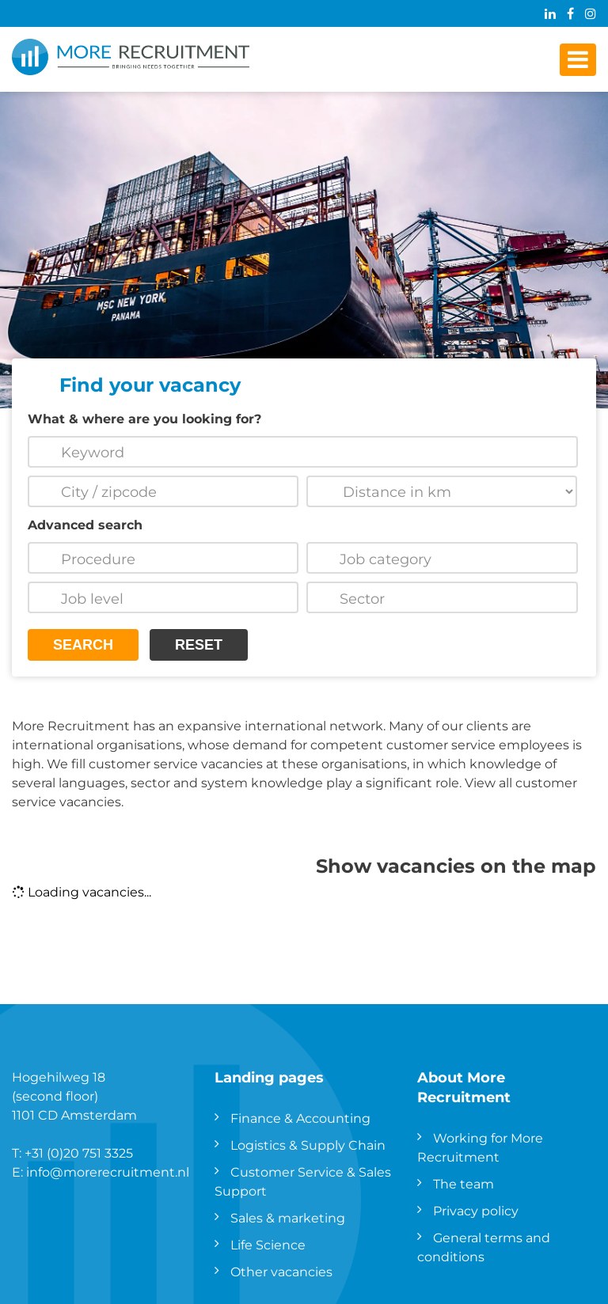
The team (463, 1183)
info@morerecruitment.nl (107, 1171)
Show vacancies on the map (456, 865)
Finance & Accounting (300, 1117)
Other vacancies (281, 1271)
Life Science (268, 1244)
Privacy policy (476, 1210)
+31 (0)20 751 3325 (79, 1152)
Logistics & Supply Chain (308, 1144)
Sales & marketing (287, 1217)
